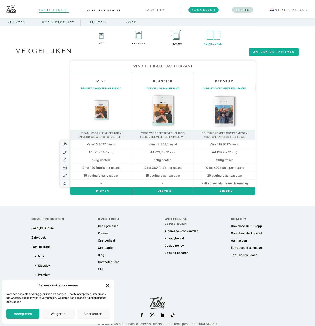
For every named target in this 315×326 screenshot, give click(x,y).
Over (131, 22)
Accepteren (23, 314)
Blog (101, 255)
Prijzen (97, 22)
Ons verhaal (106, 240)
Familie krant (41, 247)
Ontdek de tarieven (274, 51)
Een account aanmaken (247, 247)
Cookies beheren (176, 253)
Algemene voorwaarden (181, 231)
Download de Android (246, 233)
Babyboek (39, 237)
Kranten (16, 22)
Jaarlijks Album (43, 228)
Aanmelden (239, 240)
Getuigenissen (108, 226)
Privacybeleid (174, 238)
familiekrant (54, 9)
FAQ (101, 269)
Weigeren (58, 314)
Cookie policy (174, 245)
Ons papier (106, 247)
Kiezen (103, 191)
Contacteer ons (108, 262)
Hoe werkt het (58, 22)
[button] (108, 285)
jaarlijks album (102, 10)
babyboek (155, 9)
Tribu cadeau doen (244, 255)
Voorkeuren (93, 314)
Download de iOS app (246, 226)
